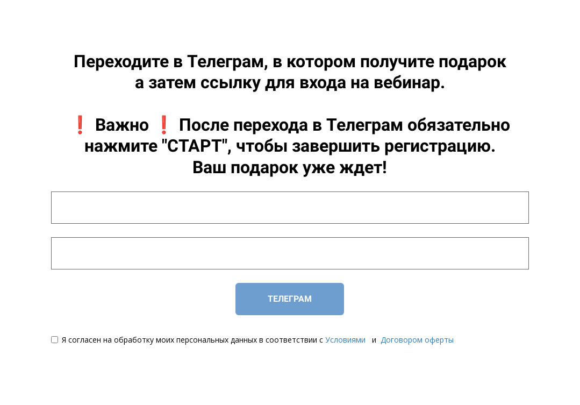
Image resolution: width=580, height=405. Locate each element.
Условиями (345, 340)
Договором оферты (417, 340)
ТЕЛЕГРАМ (290, 299)
